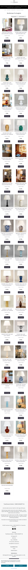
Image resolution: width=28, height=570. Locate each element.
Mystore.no (14, 526)
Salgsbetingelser (14, 550)
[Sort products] (22, 16)
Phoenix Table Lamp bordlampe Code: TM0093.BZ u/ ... (21, 335)
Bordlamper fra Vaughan (20, 10)
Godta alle (20, 565)
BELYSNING (8, 10)
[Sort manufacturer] (14, 16)
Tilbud (14, 548)
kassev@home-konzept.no (14, 543)
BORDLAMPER (13, 10)
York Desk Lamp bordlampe (7, 485)
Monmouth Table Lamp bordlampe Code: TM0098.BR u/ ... (7, 310)
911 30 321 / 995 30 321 (15, 541)
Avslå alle (7, 565)
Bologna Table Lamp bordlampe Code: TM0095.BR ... (7, 134)
